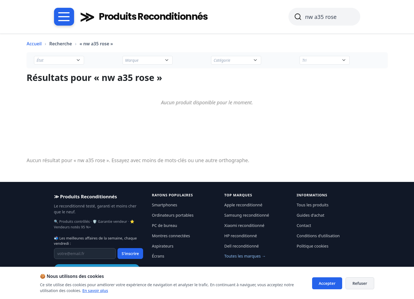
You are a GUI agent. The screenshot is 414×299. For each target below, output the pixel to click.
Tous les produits (313, 204)
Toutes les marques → (245, 256)
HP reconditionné (240, 235)
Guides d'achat (310, 215)
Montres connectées (171, 235)
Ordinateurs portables (173, 215)
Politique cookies (313, 246)
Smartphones (164, 204)
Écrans (158, 256)
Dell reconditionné (241, 246)
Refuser (359, 283)
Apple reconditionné (243, 204)
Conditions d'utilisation (318, 235)
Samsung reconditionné (246, 215)
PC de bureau (164, 225)
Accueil (34, 44)
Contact (304, 225)
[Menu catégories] (64, 17)
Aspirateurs (162, 246)
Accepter (327, 283)
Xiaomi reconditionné (244, 225)
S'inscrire (130, 253)
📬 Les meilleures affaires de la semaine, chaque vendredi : (95, 241)
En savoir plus (95, 290)
